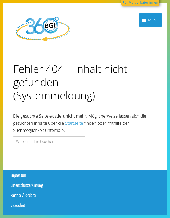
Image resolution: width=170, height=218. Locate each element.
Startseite (74, 123)
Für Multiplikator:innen (140, 2)
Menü (153, 38)
